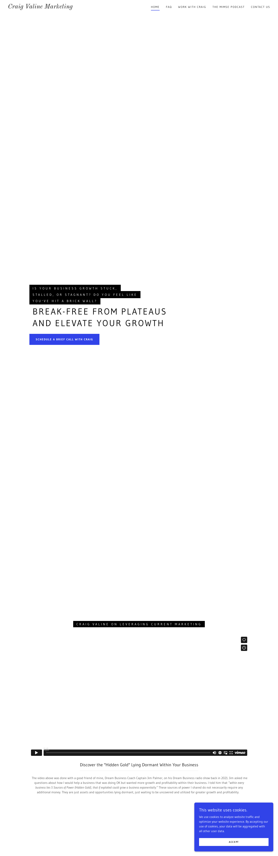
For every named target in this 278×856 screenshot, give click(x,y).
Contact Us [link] (260, 7)
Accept (234, 841)
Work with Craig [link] (192, 7)
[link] (40, 7)
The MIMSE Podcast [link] (228, 7)
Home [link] (155, 7)
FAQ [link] (169, 7)
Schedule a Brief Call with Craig (64, 339)
